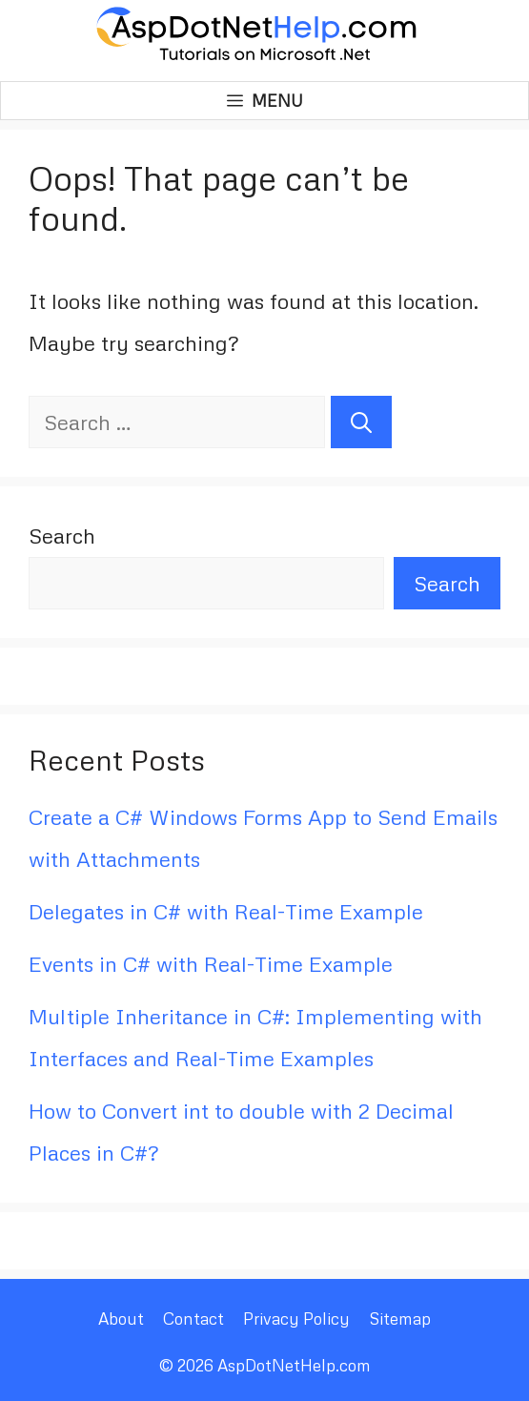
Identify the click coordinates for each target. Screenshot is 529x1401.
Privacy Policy (296, 1318)
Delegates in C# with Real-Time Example (226, 911)
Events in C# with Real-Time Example (211, 964)
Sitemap (400, 1318)
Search (62, 535)
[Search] (361, 422)
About (121, 1318)
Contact (193, 1318)
